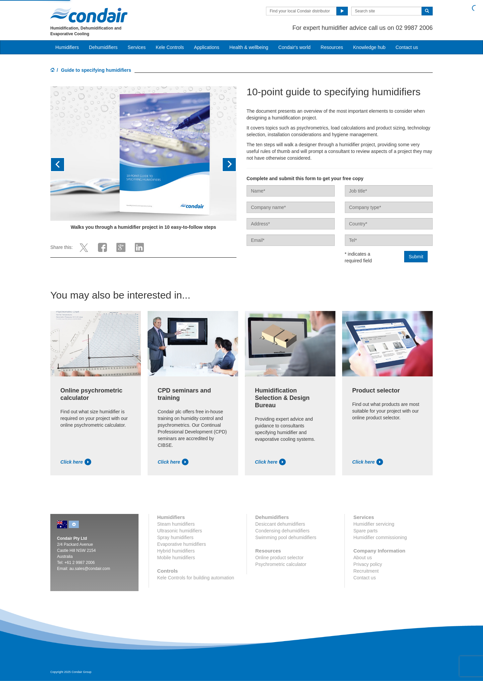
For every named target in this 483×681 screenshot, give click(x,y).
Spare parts (365, 530)
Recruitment (365, 571)
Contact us (364, 577)
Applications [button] (206, 47)
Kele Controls (170, 47)
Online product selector (279, 557)
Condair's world (294, 47)
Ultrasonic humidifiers (179, 530)
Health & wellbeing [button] (248, 47)
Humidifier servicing (373, 524)
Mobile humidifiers (176, 557)
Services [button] (137, 47)
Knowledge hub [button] (369, 47)
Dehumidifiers (103, 47)
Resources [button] (332, 47)
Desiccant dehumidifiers (280, 524)
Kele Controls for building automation (195, 577)
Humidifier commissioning (380, 537)
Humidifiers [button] (67, 47)
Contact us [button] (406, 47)
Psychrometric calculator (281, 564)
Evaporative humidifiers (181, 544)
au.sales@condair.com (89, 568)
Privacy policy (367, 564)
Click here (75, 462)
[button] (64, 164)
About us (362, 557)
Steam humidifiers (176, 524)
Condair (88, 15)
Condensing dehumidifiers (282, 530)
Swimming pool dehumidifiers (285, 537)
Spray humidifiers (175, 537)
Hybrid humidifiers (176, 551)
